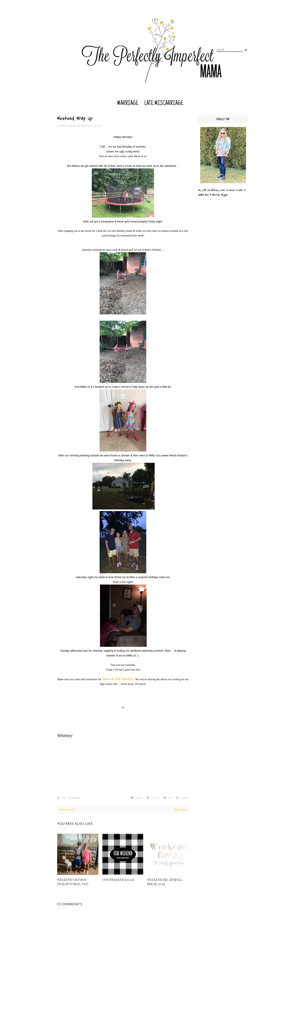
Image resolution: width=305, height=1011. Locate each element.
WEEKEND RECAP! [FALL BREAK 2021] (165, 882)
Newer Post (66, 809)
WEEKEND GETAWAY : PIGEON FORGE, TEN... (73, 882)
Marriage (127, 103)
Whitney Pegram (68, 125)
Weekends (74, 798)
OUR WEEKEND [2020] (118, 880)
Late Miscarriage (163, 103)
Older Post (180, 809)
